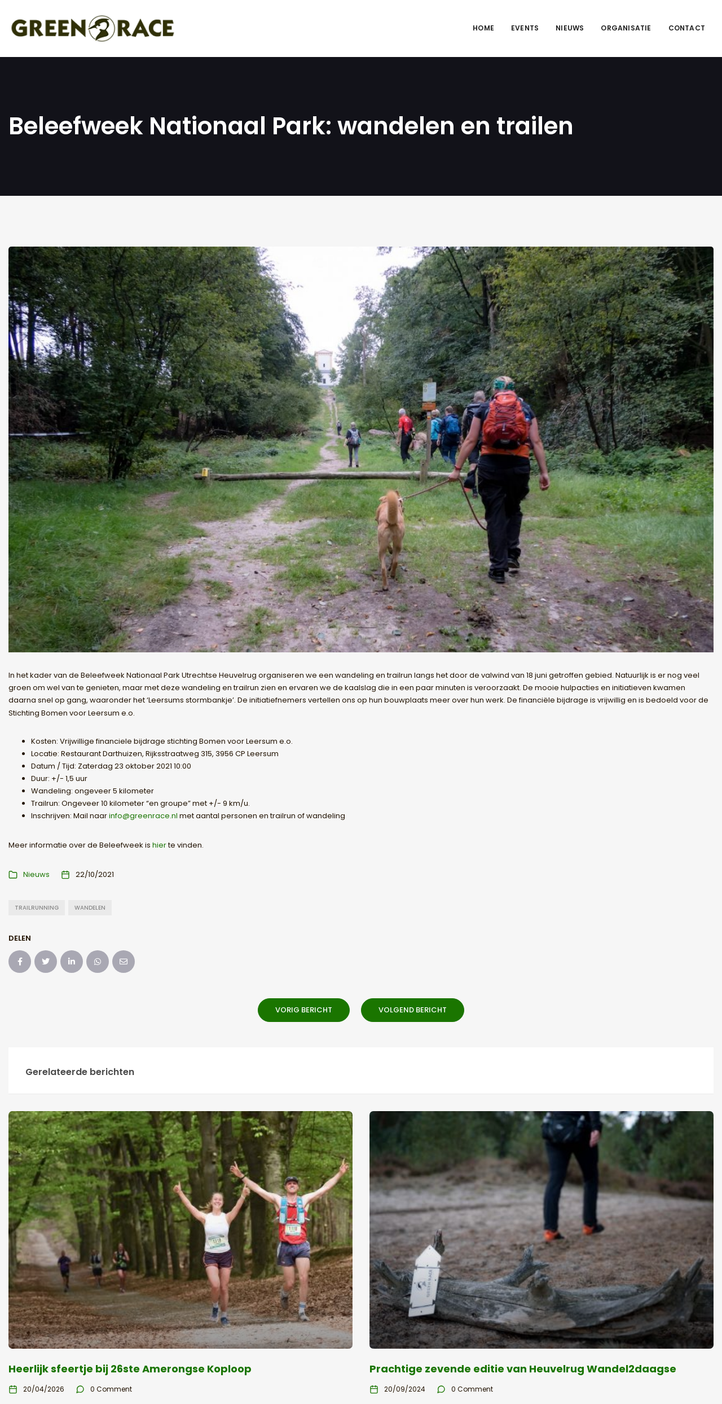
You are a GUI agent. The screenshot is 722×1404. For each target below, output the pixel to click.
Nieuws (570, 28)
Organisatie (626, 28)
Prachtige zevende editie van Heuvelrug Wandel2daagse (522, 1369)
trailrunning (37, 907)
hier (159, 845)
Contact (686, 28)
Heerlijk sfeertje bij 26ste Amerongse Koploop (130, 1369)
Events (525, 28)
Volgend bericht (412, 1009)
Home (483, 28)
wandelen (89, 907)
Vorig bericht (303, 1009)
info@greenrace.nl (143, 815)
